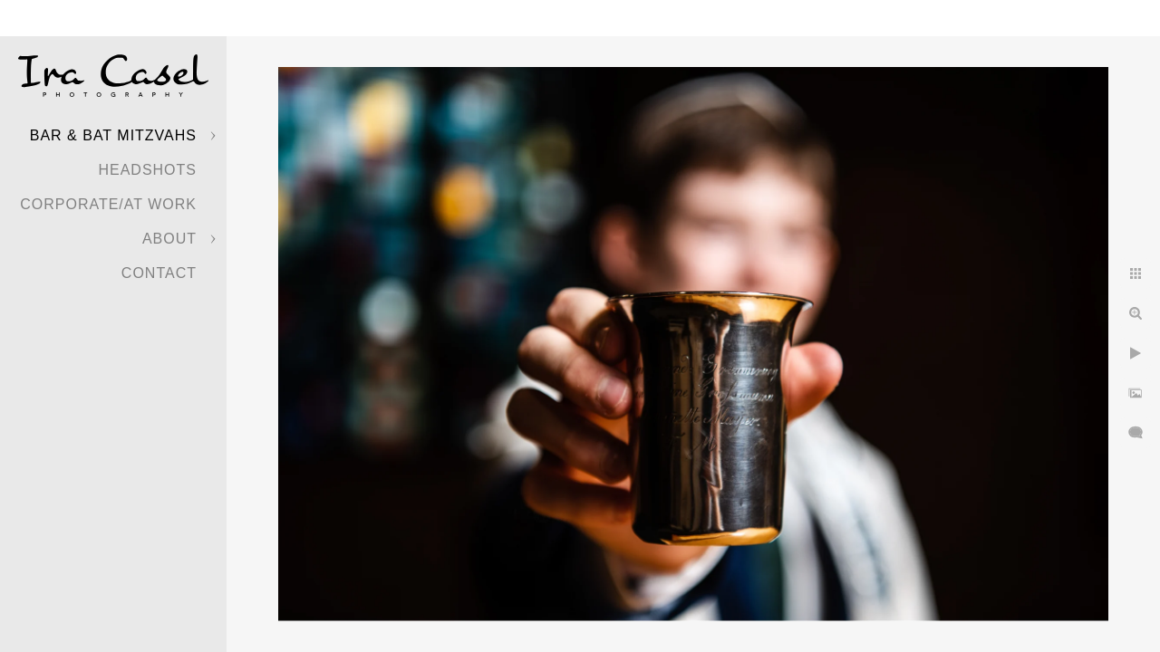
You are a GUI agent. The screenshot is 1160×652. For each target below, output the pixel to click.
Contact (159, 273)
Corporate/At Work (108, 204)
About (169, 238)
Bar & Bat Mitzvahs (113, 135)
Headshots (147, 169)
